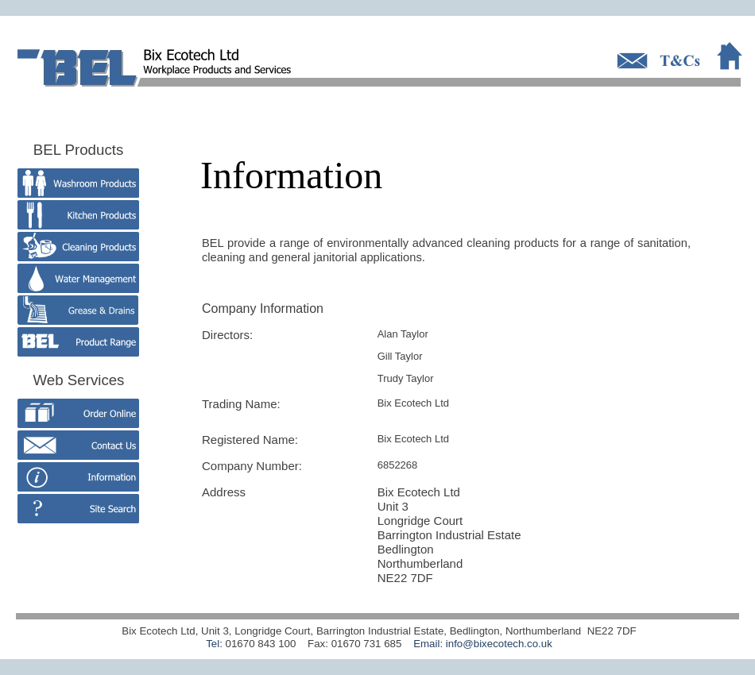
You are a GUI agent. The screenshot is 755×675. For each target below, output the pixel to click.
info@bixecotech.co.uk (499, 644)
